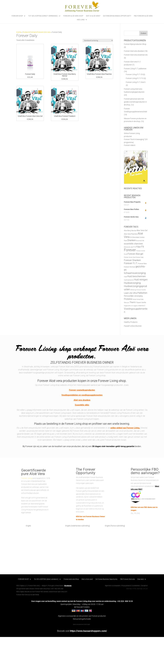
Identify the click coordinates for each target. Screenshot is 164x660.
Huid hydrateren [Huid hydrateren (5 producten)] (129, 280)
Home (18, 32)
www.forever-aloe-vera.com (58, 592)
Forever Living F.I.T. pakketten (135, 69)
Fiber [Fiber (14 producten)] (138, 246)
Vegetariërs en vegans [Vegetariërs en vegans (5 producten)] (131, 306)
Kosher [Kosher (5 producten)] (144, 290)
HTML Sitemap (137, 589)
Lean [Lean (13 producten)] (126, 293)
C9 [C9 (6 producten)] (131, 237)
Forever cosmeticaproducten (82, 390)
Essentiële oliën (82, 405)
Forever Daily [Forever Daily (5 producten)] (139, 257)
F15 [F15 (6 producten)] (134, 247)
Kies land (81, 20)
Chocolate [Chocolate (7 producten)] (135, 237)
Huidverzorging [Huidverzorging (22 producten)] (132, 283)
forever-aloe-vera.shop (42, 589)
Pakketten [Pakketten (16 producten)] (142, 293)
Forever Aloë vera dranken (134, 51)
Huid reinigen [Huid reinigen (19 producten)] (141, 279)
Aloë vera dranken (82, 400)
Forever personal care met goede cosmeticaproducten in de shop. (135, 102)
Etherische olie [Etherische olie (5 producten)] (128, 247)
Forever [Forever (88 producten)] (130, 250)
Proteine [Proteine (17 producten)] (128, 299)
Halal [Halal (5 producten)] (125, 277)
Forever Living (26, 478)
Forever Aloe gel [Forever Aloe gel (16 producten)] (135, 253)
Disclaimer (144, 586)
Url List (145, 589)
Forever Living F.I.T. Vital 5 (135, 82)
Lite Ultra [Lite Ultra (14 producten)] (133, 293)
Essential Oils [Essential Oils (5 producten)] (140, 240)
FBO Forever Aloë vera (143, 16)
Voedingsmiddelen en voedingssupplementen (81, 395)
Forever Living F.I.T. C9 (134, 74)
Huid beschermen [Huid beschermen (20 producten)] (136, 276)
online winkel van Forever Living (124, 428)
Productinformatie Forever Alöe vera (36, 32)
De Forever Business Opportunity (117, 16)
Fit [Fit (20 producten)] (142, 246)
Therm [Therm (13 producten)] (133, 302)
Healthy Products (130, 322)
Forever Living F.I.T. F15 (135, 78)
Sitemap (129, 589)
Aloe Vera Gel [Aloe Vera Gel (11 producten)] (142, 230)
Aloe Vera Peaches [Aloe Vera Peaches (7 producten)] (130, 234)
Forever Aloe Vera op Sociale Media (27, 595)
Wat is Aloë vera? (93, 16)
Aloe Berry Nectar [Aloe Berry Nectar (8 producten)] (130, 230)
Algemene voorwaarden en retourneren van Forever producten (82, 616)
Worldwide (67, 586)
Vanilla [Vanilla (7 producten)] (143, 302)
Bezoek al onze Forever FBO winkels (36, 592)
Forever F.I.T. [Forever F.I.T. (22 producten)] (131, 263)
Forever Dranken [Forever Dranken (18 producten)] (132, 260)
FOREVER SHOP (17, 16)
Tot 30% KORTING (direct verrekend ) (43, 16)
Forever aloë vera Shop (73, 16)
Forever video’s (129, 145)
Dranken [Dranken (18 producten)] (131, 240)
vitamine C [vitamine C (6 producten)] (141, 306)
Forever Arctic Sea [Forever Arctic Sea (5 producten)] (129, 257)
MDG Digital (20, 592)
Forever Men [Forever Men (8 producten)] (142, 264)
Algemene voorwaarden (112, 586)
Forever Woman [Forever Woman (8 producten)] (129, 267)
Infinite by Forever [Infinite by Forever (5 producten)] (135, 290)
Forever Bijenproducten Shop (135, 44)
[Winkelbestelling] (98, 40)
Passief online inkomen (133, 326)
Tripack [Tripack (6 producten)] (138, 302)
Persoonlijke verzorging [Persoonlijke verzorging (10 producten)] (133, 296)
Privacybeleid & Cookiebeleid (130, 586)
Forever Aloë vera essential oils (136, 55)
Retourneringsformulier (82, 619)
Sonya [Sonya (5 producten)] (134, 299)
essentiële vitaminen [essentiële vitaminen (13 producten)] (133, 243)
